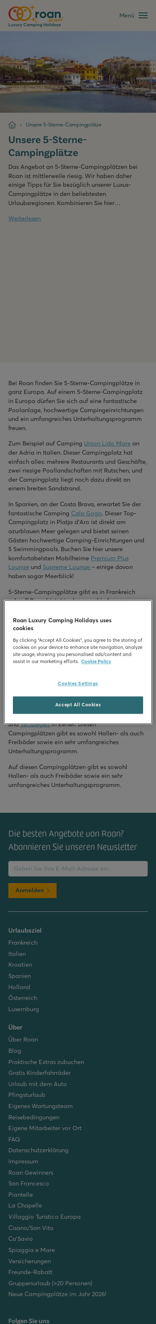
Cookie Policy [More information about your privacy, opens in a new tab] (96, 661)
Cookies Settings (78, 683)
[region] (78, 662)
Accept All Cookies (78, 705)
